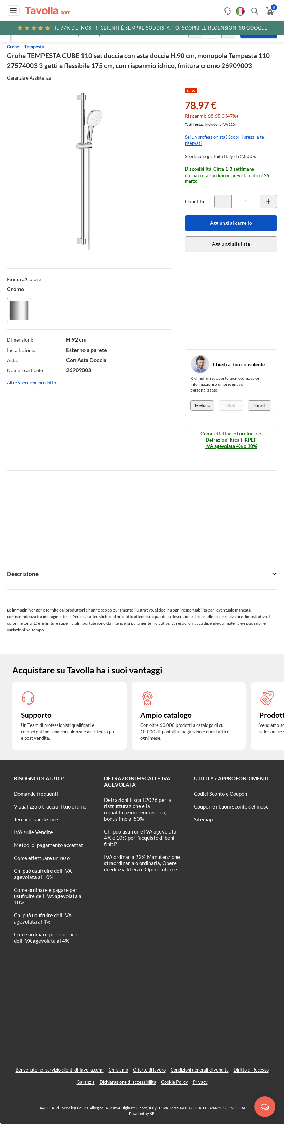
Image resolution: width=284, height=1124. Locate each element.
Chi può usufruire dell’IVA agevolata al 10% (43, 874)
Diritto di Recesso (251, 1070)
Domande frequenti (36, 793)
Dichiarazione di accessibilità (128, 1082)
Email (259, 405)
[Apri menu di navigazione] (13, 10)
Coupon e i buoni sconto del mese (231, 806)
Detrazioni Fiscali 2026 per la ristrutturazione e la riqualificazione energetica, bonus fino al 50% (138, 809)
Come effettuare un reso (42, 858)
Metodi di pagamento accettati (49, 845)
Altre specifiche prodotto (31, 382)
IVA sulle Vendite (33, 832)
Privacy (200, 1082)
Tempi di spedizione (36, 819)
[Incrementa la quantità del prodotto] (268, 201)
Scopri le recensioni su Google (142, 28)
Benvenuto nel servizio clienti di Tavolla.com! (60, 1070)
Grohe (13, 46)
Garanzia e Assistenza (29, 78)
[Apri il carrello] (269, 11)
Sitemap (203, 819)
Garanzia (86, 1082)
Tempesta (34, 46)
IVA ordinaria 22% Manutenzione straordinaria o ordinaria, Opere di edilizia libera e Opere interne (142, 863)
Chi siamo (118, 1070)
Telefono (202, 405)
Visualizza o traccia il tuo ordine (50, 806)
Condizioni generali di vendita (200, 1070)
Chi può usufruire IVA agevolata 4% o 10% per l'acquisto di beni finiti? (140, 837)
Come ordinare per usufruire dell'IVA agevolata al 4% (46, 937)
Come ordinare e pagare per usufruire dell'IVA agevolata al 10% (48, 896)
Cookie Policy (174, 1082)
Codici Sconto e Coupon (220, 793)
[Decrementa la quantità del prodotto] (223, 201)
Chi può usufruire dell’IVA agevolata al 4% (43, 918)
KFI (152, 1113)
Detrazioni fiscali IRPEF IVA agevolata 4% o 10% (231, 443)
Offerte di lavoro (149, 1070)
